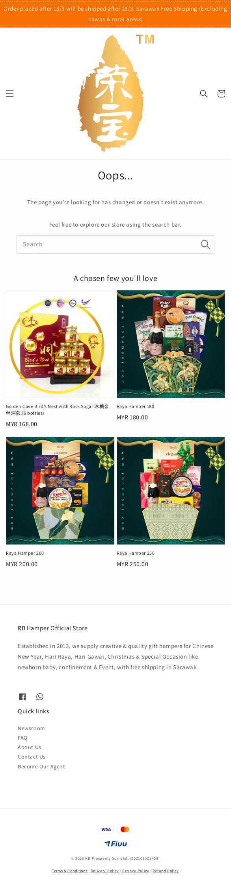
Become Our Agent (41, 766)
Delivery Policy (105, 870)
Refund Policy (166, 870)
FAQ (23, 737)
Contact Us (32, 756)
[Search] (205, 244)
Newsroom (31, 728)
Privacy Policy (135, 870)
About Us (29, 747)
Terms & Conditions (70, 870)
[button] (10, 93)
